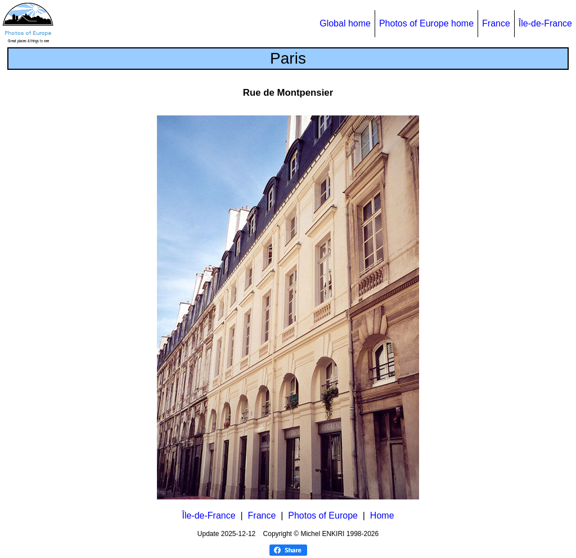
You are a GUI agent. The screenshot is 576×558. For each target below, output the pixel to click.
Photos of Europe (323, 515)
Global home (345, 23)
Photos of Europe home (426, 23)
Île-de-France (545, 23)
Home (382, 515)
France (496, 23)
